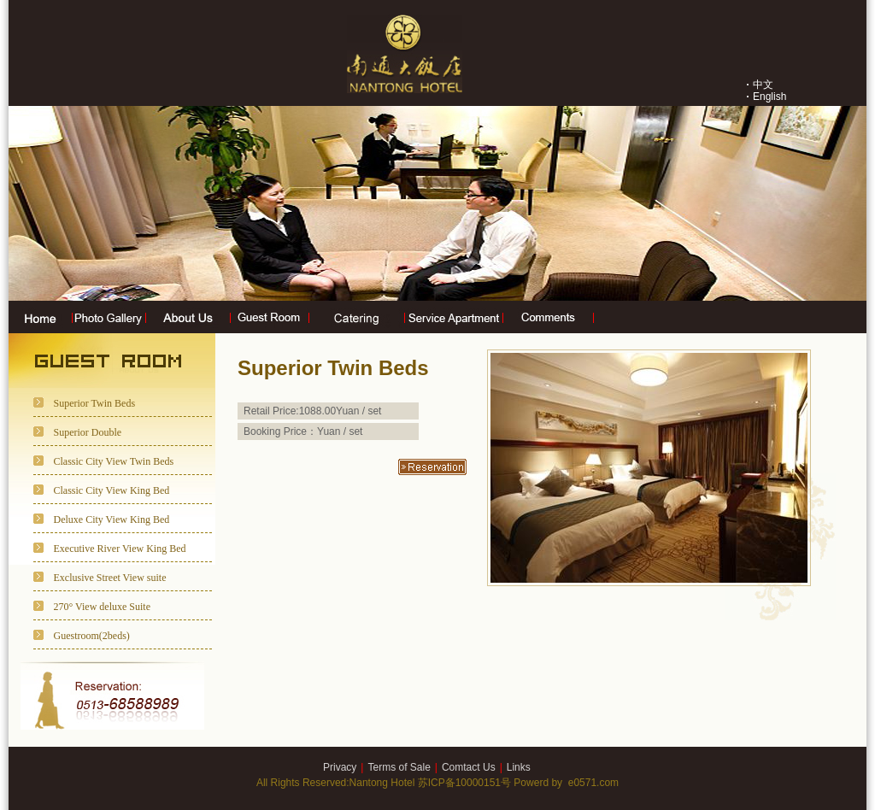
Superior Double (88, 432)
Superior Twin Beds (95, 403)
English (769, 97)
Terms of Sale (398, 767)
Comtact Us (469, 767)
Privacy (339, 767)
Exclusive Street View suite (110, 578)
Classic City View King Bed (112, 490)
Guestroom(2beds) (92, 636)
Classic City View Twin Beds (114, 461)
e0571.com (593, 783)
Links (519, 767)
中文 (763, 85)
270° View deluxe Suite (102, 607)
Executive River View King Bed (120, 549)
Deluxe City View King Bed (112, 519)
